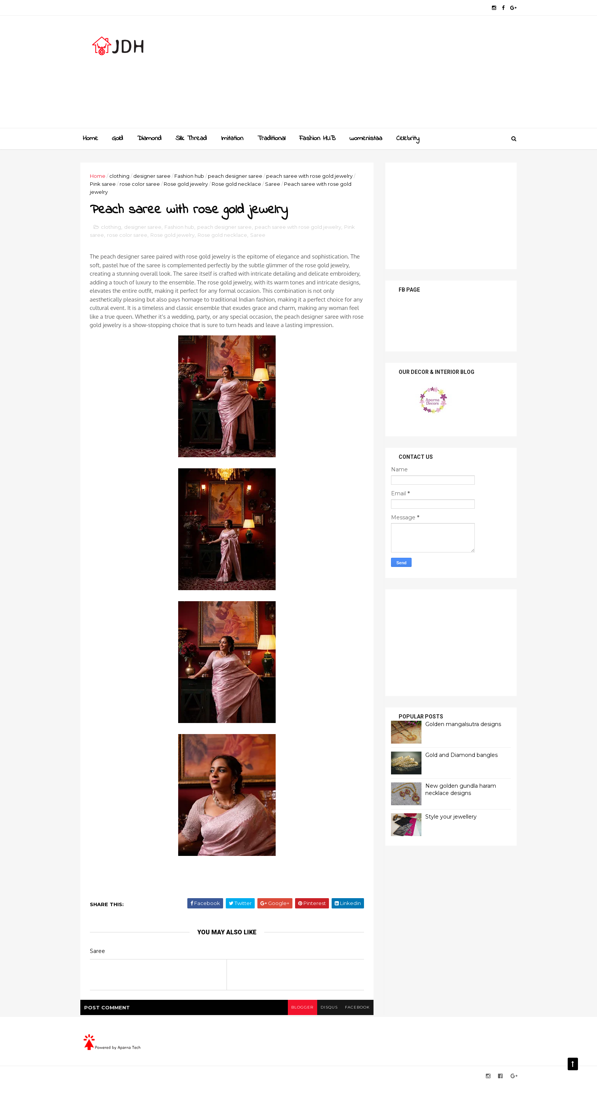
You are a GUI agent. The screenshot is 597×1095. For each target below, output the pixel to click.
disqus (326, 1016)
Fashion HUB (317, 139)
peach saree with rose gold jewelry (312, 176)
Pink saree (106, 184)
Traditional (271, 139)
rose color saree (143, 184)
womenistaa (366, 139)
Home (90, 139)
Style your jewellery (448, 816)
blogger (299, 1016)
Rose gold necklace (239, 184)
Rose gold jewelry (189, 184)
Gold (117, 139)
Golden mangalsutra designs (460, 723)
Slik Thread (191, 139)
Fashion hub (192, 176)
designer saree (155, 176)
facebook (354, 1016)
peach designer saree (238, 176)
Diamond (149, 139)
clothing (122, 176)
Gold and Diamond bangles (458, 754)
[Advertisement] (375, 74)
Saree (275, 184)
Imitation (232, 139)
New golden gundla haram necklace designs (457, 789)
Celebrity (407, 139)
